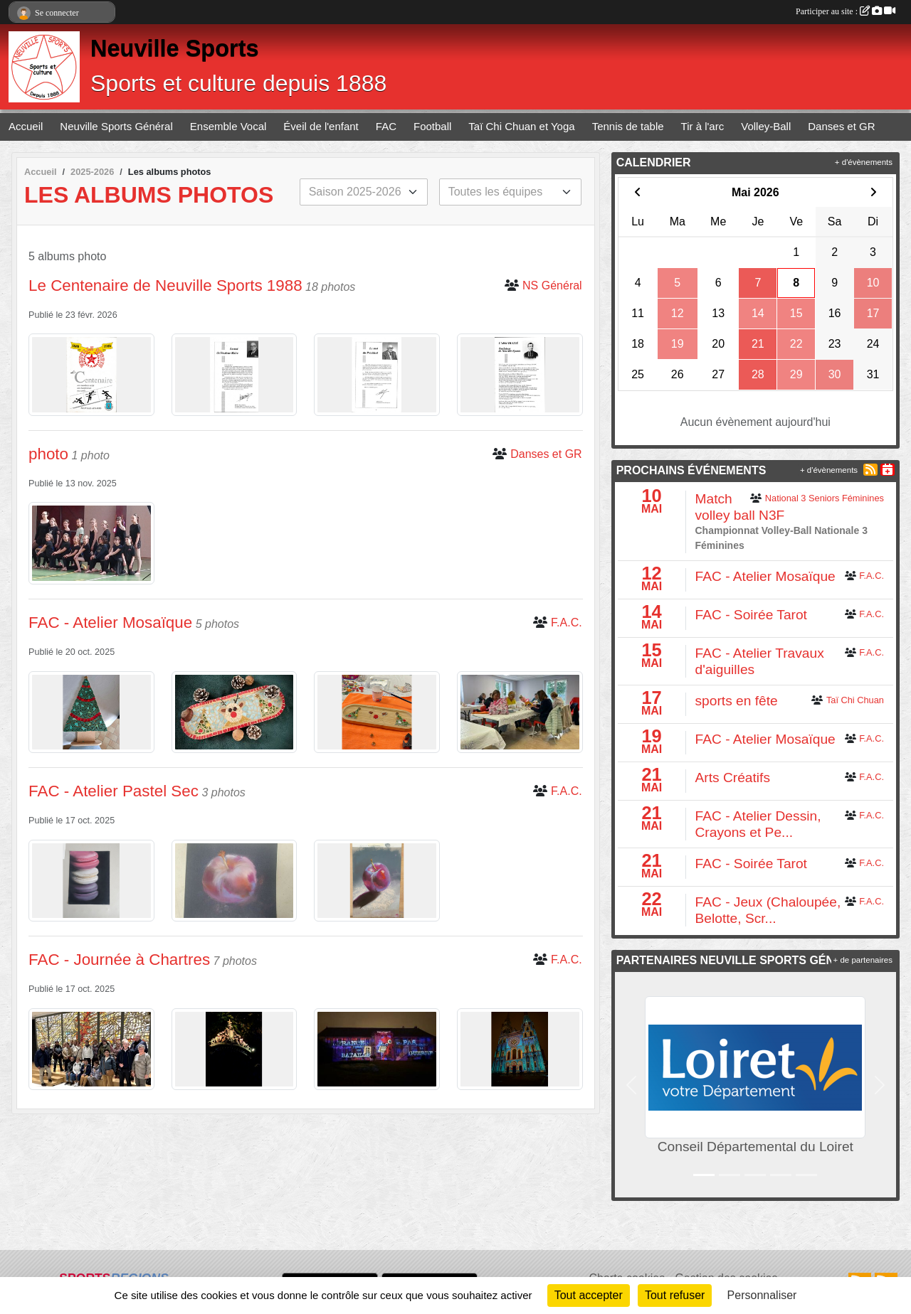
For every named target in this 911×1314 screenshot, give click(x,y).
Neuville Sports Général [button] (116, 126)
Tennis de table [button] (628, 126)
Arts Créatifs (732, 777)
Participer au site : (845, 11)
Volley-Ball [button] (766, 126)
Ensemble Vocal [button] (228, 126)
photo (48, 454)
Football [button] (432, 126)
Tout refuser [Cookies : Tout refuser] (675, 1295)
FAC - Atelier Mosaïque (110, 622)
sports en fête (736, 700)
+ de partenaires (862, 960)
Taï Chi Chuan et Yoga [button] (521, 126)
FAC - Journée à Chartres (119, 959)
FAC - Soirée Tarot (750, 614)
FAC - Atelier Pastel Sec (113, 791)
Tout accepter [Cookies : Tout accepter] (588, 1295)
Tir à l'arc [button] (703, 126)
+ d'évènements (863, 162)
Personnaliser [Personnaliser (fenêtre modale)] (762, 1295)
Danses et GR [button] (841, 126)
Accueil (26, 126)
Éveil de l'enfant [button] (320, 126)
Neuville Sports (174, 48)
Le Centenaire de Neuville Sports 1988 (165, 285)
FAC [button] (386, 126)
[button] (632, 1085)
